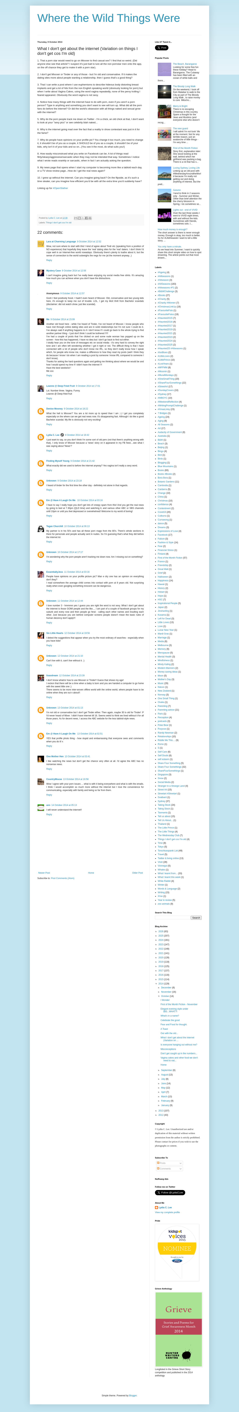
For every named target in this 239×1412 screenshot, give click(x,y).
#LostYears (163, 363)
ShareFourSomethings (169, 771)
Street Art (162, 789)
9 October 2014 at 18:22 (76, 408)
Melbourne (163, 645)
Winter (161, 885)
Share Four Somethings (169, 767)
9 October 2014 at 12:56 (74, 270)
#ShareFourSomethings (169, 382)
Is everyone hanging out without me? (179, 1044)
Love (160, 626)
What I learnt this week (169, 877)
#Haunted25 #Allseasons (170, 348)
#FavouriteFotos (166, 314)
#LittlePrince (164, 360)
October (165, 996)
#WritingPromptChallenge (170, 405)
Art (159, 428)
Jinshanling (163, 611)
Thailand (162, 824)
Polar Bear (163, 725)
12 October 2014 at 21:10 (70, 656)
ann (48, 805)
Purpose (162, 729)
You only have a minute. (170, 246)
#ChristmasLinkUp (167, 306)
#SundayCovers (166, 390)
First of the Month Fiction (185, 148)
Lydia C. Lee (52, 435)
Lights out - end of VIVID (185, 210)
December (166, 987)
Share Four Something (169, 763)
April (163, 1092)
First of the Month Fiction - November (179, 1004)
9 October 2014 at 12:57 (72, 293)
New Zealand (164, 690)
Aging (161, 421)
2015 (161, 979)
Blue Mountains (165, 466)
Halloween (163, 577)
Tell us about (164, 816)
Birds (160, 458)
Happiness (163, 580)
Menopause (164, 652)
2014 (161, 983)
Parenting (162, 706)
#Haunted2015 (165, 318)
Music (161, 683)
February (166, 1101)
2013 (161, 1110)
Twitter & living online (168, 858)
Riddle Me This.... (166, 740)
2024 (161, 940)
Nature (161, 687)
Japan (161, 607)
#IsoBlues (163, 352)
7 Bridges (162, 413)
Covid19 (162, 512)
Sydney (161, 801)
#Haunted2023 (165, 337)
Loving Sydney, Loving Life (186, 168)
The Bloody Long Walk (184, 86)
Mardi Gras (163, 633)
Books (161, 470)
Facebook (163, 535)
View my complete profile (167, 1212)
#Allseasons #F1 (166, 287)
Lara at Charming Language (61, 241)
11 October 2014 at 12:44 (70, 601)
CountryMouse (54, 779)
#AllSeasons (164, 284)
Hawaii (161, 584)
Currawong (163, 519)
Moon (160, 675)
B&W (160, 440)
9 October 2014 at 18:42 (77, 435)
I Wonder (165, 1000)
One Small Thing (166, 698)
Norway (161, 694)
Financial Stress (166, 550)
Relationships (164, 736)
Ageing (161, 417)
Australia (162, 436)
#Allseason (163, 280)
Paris (160, 713)
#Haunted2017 (165, 325)
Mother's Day (164, 679)
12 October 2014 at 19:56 (77, 633)
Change (162, 493)
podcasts (162, 721)
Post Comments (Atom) (62, 878)
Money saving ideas (168, 671)
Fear (160, 546)
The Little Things (166, 831)
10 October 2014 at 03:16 (90, 500)
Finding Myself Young (57, 461)
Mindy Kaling (164, 664)
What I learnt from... (167, 873)
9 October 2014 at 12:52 (89, 241)
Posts (161, 1163)
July (163, 1079)
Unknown (51, 480)
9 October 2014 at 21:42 (83, 461)
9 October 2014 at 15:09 (63, 319)
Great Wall (163, 569)
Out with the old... (169, 1033)
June (164, 1083)
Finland (161, 554)
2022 (161, 948)
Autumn (177, 190)
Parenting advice (166, 710)
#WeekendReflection (168, 402)
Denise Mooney (54, 408)
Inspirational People (167, 603)
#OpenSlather (60, 188)
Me (47, 319)
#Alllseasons (164, 276)
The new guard (180, 128)
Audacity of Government (170, 432)
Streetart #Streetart (167, 793)
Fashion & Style (165, 542)
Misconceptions (168, 1049)
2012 (161, 1115)
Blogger (133, 1395)
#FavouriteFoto (165, 310)
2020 (161, 957)
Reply (49, 260)
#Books (161, 295)
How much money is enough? (172, 229)
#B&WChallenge (166, 291)
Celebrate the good (170, 1020)
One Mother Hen (55, 756)
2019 (161, 962)
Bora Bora (163, 477)
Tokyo (161, 846)
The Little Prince (166, 827)
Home (91, 873)
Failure (161, 538)
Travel (161, 854)
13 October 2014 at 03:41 (77, 756)
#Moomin (162, 371)
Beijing (161, 447)
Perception (163, 717)
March (164, 1096)
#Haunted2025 (165, 344)
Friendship (163, 565)
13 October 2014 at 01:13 (70, 707)
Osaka (161, 702)
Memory (162, 649)
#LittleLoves (164, 356)
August (165, 1074)
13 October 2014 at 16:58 (76, 779)
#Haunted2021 (165, 333)
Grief (160, 573)
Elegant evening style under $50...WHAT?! (174, 1010)
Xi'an (160, 896)
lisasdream (52, 675)
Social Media (164, 782)
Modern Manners (166, 668)
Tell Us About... (165, 820)
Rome (161, 744)
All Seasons (164, 424)
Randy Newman (166, 732)
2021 (161, 953)
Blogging (162, 462)
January (165, 1105)
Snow (160, 778)
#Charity (162, 299)
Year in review (165, 900)
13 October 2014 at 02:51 (90, 733)
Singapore (163, 774)
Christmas (163, 500)
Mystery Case (53, 270)
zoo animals (164, 904)
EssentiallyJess (54, 572)
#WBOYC (162, 398)
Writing (161, 892)
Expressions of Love (168, 531)
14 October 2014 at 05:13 (64, 805)
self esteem (163, 759)
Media (161, 641)
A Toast (164, 1029)
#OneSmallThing (166, 379)
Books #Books (165, 474)
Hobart (161, 592)
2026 (161, 931)
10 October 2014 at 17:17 (70, 552)
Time (160, 843)
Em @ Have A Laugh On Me (61, 500)
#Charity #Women (167, 302)
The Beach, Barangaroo (185, 64)
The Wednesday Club (168, 835)
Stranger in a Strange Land (171, 786)
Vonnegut (162, 865)
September (167, 1070)
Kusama (162, 615)
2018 (161, 966)
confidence (163, 504)
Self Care (162, 751)
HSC (160, 599)
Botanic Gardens (166, 481)
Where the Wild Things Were (108, 18)
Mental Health (165, 656)
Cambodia (163, 485)
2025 (161, 935)
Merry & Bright (180, 106)
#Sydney (162, 394)
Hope (160, 596)
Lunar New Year (166, 630)
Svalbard (162, 797)
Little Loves (163, 622)
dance (161, 523)
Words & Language (167, 888)
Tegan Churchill (54, 526)
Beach (161, 443)
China (161, 496)
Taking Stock (164, 805)
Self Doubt (163, 755)
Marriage (162, 637)
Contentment (164, 508)
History (161, 588)
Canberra (162, 489)
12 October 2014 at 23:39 (72, 675)
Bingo (161, 451)
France (161, 561)
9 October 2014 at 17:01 (88, 386)
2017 (161, 970)
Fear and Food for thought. (174, 1024)
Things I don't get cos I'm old (59, 222)
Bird (160, 455)
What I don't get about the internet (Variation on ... (177, 1039)
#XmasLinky (164, 409)
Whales (161, 869)
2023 (161, 944)
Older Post (137, 873)
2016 (161, 975)
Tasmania (162, 812)
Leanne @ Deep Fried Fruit (60, 386)
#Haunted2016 (165, 321)
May (163, 1087)
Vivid (160, 862)
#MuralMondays (166, 375)
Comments (164, 1168)
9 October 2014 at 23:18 (70, 480)
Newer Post (44, 873)
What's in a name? (170, 1015)
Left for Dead (164, 618)
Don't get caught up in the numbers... (179, 1053)
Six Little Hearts (54, 633)
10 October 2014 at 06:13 (77, 526)
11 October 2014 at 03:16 (76, 572)
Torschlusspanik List (168, 850)
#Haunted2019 (165, 329)
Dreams (162, 527)
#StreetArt (163, 386)
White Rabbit (164, 881)
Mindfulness (164, 660)
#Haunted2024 (165, 341)
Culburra (162, 516)
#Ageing (162, 272)
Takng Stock (164, 808)
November (166, 992)
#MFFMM (162, 367)
